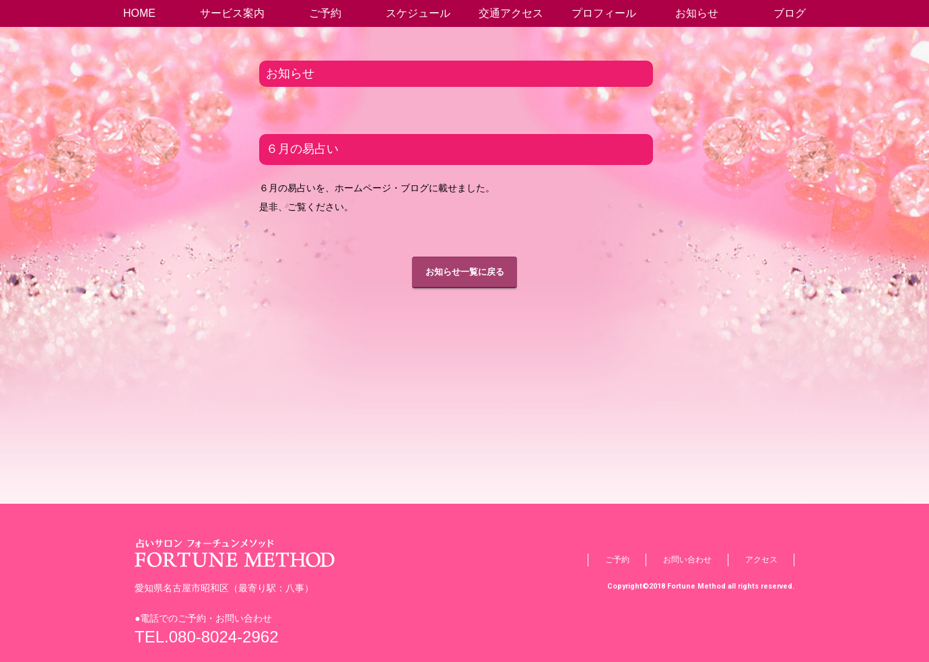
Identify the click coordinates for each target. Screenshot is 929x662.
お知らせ (696, 13)
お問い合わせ (687, 559)
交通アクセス (511, 13)
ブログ (789, 13)
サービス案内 (232, 13)
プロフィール (604, 13)
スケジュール (418, 13)
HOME (139, 13)
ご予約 (325, 13)
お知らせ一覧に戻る (464, 272)
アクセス (761, 559)
